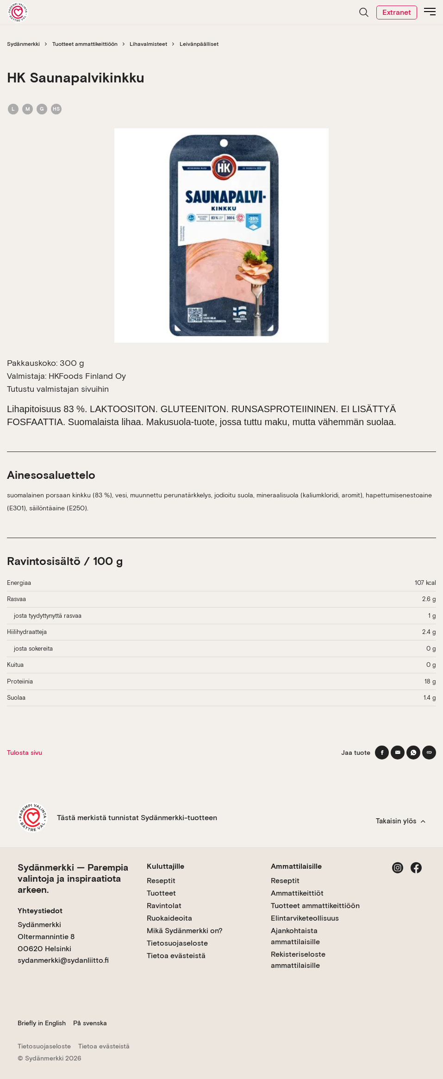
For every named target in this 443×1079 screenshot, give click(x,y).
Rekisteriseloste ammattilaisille (298, 960)
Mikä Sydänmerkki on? (185, 930)
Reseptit (161, 880)
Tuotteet (161, 893)
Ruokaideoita (169, 918)
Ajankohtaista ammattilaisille (295, 936)
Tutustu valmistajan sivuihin (58, 389)
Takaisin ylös (400, 821)
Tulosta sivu (24, 752)
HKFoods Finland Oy (87, 376)
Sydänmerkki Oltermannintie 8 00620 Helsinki (46, 936)
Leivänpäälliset (199, 44)
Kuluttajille (165, 866)
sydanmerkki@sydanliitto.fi (63, 960)
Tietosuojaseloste (177, 943)
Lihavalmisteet (148, 44)
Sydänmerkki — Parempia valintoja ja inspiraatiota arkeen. (73, 878)
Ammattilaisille (296, 866)
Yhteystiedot (40, 910)
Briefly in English (42, 1023)
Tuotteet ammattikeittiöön (85, 44)
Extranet (396, 12)
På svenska (90, 1023)
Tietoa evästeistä (176, 955)
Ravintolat (164, 905)
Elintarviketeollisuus (305, 918)
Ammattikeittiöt (297, 893)
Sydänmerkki (23, 44)
